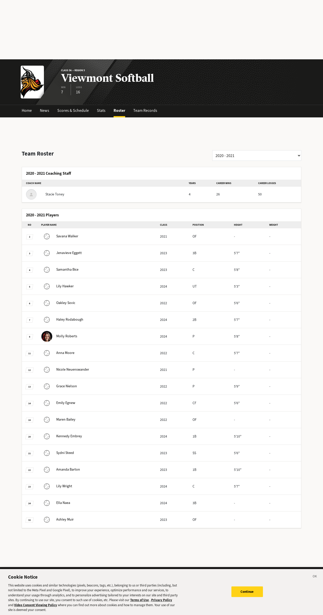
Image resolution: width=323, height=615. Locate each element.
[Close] (314, 581)
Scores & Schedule (73, 110)
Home (27, 110)
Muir (57, 519)
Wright (56, 486)
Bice (59, 269)
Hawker (57, 286)
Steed (57, 452)
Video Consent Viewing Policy (35, 609)
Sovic (58, 302)
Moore (57, 352)
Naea (55, 502)
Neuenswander (65, 369)
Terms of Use (139, 604)
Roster (119, 110)
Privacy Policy (161, 604)
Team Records (145, 110)
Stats (101, 110)
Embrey (61, 436)
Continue (247, 596)
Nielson (59, 386)
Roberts (59, 336)
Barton (60, 469)
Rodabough (62, 319)
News (44, 110)
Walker (59, 236)
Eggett (61, 252)
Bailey (58, 419)
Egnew (58, 402)
